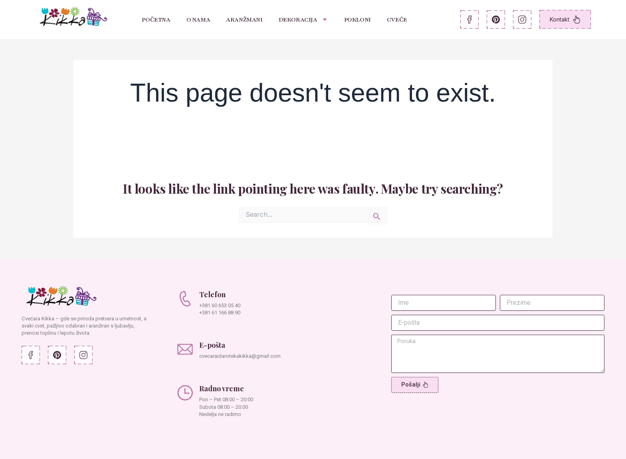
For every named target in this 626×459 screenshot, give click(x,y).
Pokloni (357, 20)
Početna (156, 20)
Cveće (397, 20)
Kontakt (565, 20)
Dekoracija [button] (303, 19)
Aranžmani (244, 20)
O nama (198, 20)
